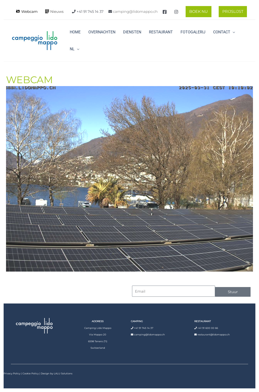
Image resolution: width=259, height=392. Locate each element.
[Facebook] (164, 12)
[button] (197, 11)
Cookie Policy (30, 373)
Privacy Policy (12, 373)
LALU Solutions (63, 373)
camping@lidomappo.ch (135, 11)
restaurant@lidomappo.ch (213, 334)
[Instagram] (176, 12)
